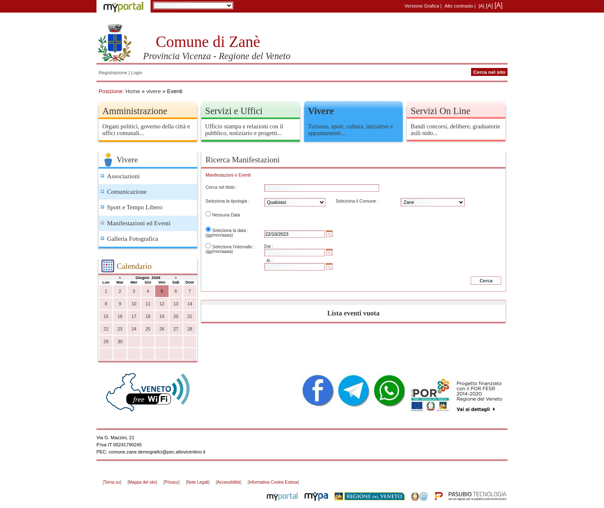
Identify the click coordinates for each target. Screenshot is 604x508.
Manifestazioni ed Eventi (139, 223)
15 (106, 316)
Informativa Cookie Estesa (273, 482)
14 (190, 304)
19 (161, 316)
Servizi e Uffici (234, 111)
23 (119, 329)
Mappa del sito (142, 482)
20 (175, 316)
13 (175, 304)
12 (161, 304)
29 (106, 341)
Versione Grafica (421, 5)
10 (133, 304)
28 (190, 329)
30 (119, 341)
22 (106, 329)
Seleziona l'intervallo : (233, 247)
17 (133, 316)
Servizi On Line (440, 111)
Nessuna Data (226, 215)
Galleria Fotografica (132, 238)
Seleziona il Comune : (357, 201)
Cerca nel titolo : (221, 187)
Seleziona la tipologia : (228, 201)
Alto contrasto (459, 5)
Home (132, 91)
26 (161, 329)
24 (133, 329)
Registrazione (113, 72)
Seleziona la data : (230, 230)
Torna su (112, 482)
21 (190, 316)
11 (148, 304)
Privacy (172, 482)
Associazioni (123, 176)
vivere (153, 91)
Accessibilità (228, 482)
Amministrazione (134, 111)
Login (136, 72)
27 (175, 329)
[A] (481, 5)
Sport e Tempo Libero (134, 207)
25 (148, 329)
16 (119, 316)
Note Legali (197, 482)
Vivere (321, 111)
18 (148, 316)
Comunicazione (127, 191)
